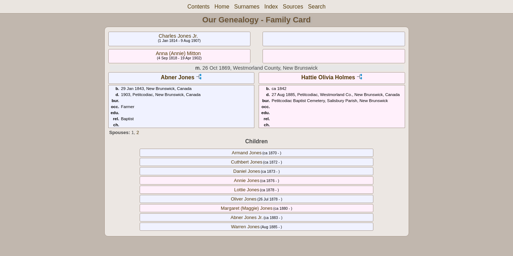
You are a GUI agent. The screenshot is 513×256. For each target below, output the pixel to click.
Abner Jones (177, 77)
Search (317, 7)
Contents (198, 7)
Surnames (246, 7)
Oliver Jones (243, 199)
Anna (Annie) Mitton (178, 53)
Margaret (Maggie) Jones (247, 208)
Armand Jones (246, 152)
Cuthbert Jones (246, 162)
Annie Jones (247, 180)
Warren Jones (245, 226)
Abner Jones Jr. (246, 217)
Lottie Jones (246, 189)
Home (221, 7)
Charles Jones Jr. (178, 36)
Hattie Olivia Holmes (328, 77)
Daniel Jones (246, 171)
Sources (293, 7)
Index (271, 7)
